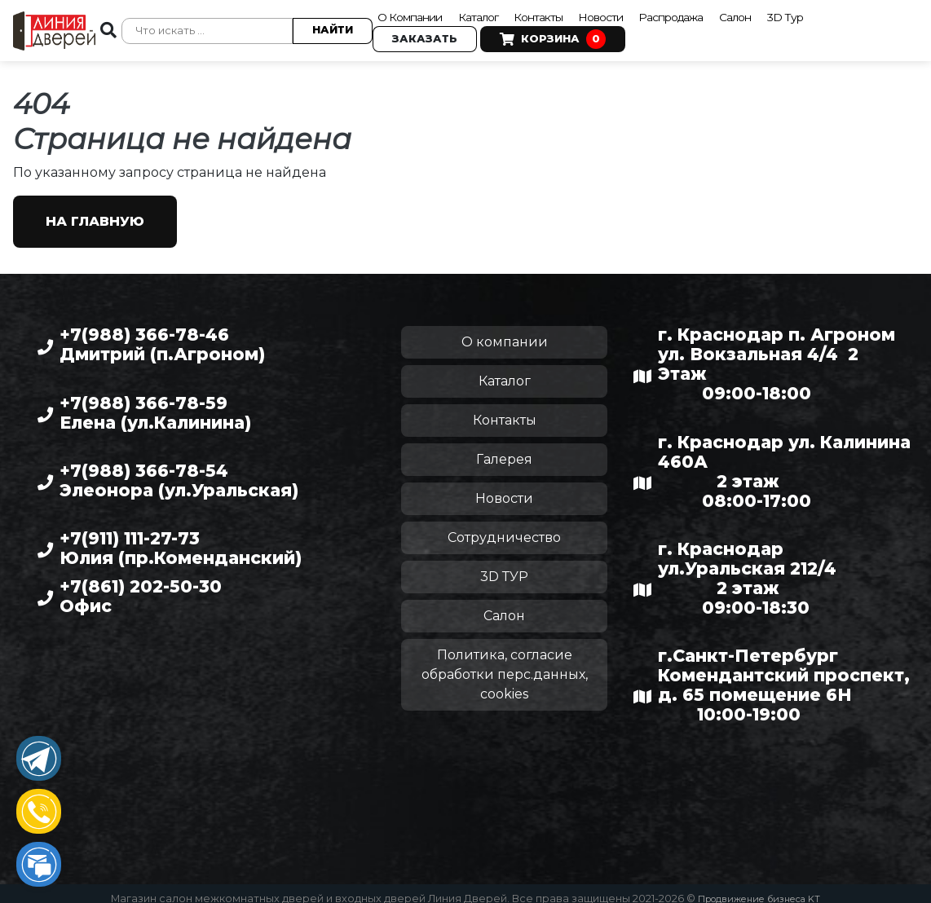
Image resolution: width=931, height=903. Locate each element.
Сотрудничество (504, 527)
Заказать (419, 35)
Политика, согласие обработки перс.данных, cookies (504, 664)
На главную (95, 211)
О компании (504, 332)
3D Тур (837, 12)
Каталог (491, 12)
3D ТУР (504, 567)
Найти (327, 26)
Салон (782, 12)
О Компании (411, 12)
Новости (629, 12)
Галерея (504, 449)
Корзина (547, 36)
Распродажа (708, 12)
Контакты (559, 12)
